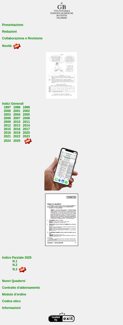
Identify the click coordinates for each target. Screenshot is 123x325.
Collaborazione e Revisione (22, 38)
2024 (7, 141)
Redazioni (9, 31)
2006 (7, 118)
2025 (16, 141)
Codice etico (11, 301)
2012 (7, 125)
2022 (16, 136)
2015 (7, 129)
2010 (16, 122)
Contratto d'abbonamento (21, 287)
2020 (26, 133)
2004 (16, 114)
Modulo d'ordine (14, 294)
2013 (16, 125)
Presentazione (12, 25)
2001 (16, 111)
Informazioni (11, 308)
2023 (26, 136)
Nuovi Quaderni (13, 281)
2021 (7, 136)
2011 (26, 122)
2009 (7, 122)
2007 (16, 118)
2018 (7, 133)
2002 (26, 111)
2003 (7, 114)
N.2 (14, 265)
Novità (7, 46)
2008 (26, 118)
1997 (7, 107)
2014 (26, 125)
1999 (26, 107)
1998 (16, 107)
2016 (16, 129)
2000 (7, 111)
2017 (26, 129)
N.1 (14, 261)
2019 (16, 133)
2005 (26, 114)
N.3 (14, 269)
